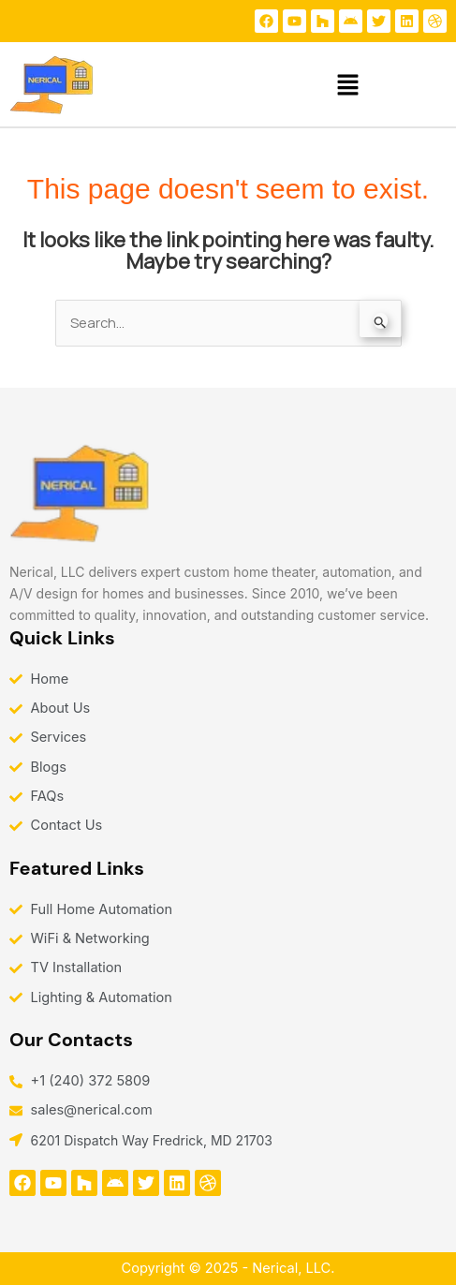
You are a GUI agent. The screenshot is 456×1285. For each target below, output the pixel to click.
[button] (348, 85)
